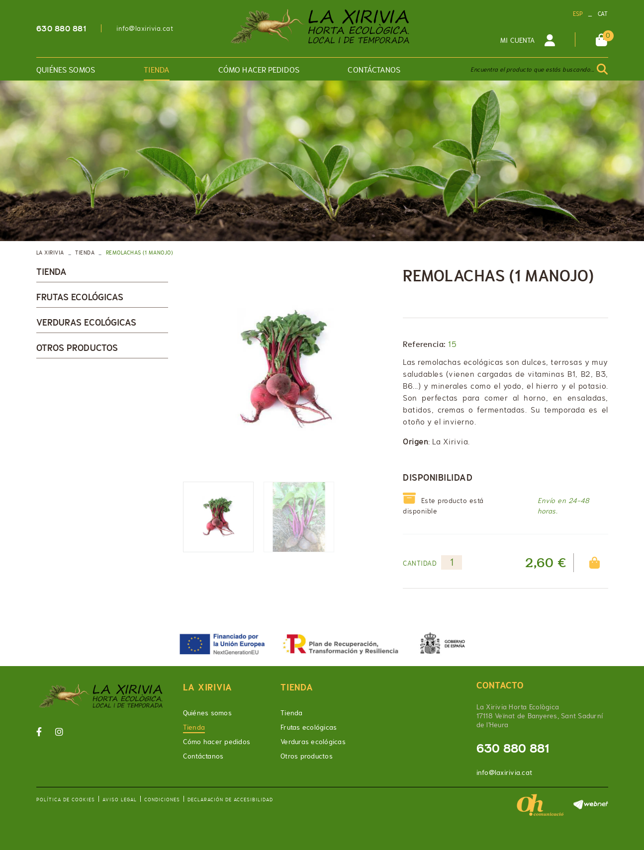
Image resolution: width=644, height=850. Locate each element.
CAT (603, 13)
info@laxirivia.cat (144, 28)
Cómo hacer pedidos (217, 742)
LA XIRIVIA (50, 252)
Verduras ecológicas (86, 323)
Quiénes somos (207, 713)
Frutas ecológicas (80, 297)
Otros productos (77, 348)
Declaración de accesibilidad (230, 799)
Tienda (84, 252)
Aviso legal (119, 799)
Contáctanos (203, 756)
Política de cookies (65, 799)
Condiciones (162, 799)
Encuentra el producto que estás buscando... (532, 70)
